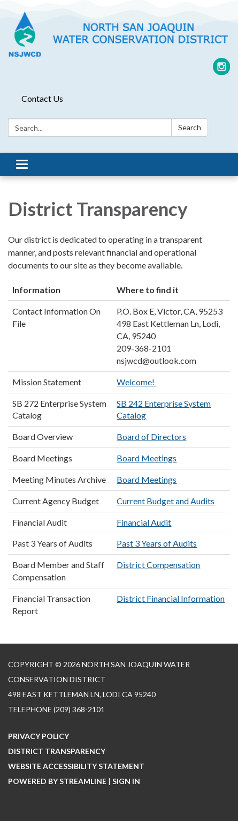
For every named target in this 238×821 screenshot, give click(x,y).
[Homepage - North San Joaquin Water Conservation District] (119, 34)
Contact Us (42, 98)
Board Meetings (146, 458)
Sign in (126, 781)
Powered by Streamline (57, 781)
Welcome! (136, 382)
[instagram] (222, 70)
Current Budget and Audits (165, 501)
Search (189, 127)
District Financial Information (171, 598)
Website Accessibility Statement (76, 766)
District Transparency (56, 751)
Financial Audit (144, 522)
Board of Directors (151, 436)
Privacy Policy (38, 736)
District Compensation (158, 564)
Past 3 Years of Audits (157, 543)
